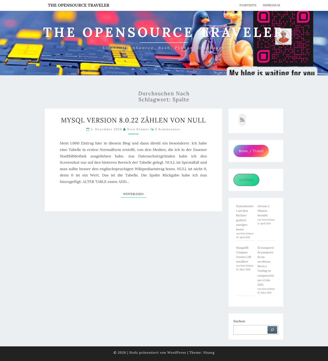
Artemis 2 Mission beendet (264, 210)
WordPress (176, 352)
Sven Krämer (138, 129)
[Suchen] (272, 330)
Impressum (271, 5)
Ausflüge (246, 179)
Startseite (247, 5)
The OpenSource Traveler (78, 5)
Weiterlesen (134, 194)
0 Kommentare (167, 129)
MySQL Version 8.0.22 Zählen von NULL (133, 120)
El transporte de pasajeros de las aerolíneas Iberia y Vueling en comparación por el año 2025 (266, 266)
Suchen (239, 321)
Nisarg (208, 352)
